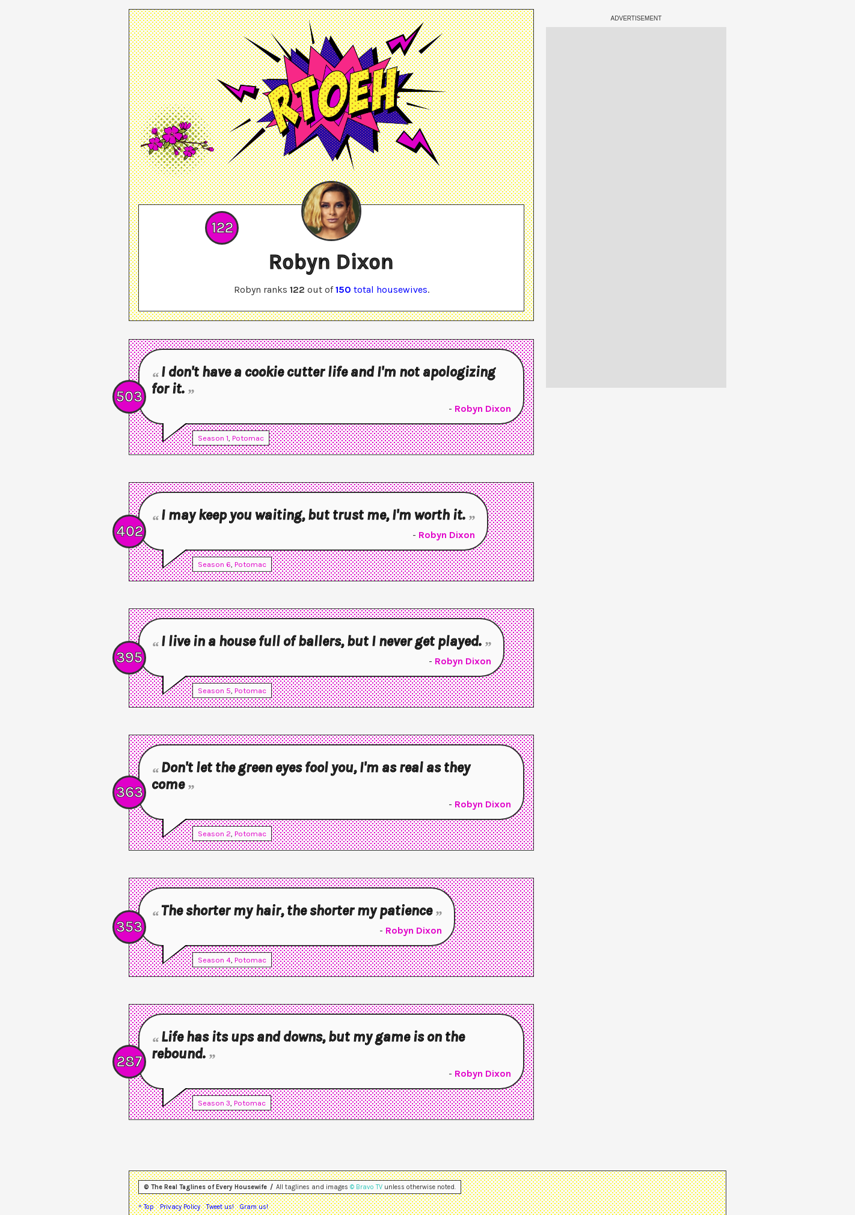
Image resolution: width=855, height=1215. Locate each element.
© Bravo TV (366, 1187)
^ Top (146, 1207)
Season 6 (214, 564)
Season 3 (214, 1102)
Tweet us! (220, 1207)
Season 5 (214, 690)
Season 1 (213, 437)
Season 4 (214, 959)
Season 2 (214, 833)
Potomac (248, 437)
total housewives (382, 289)
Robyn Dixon (483, 408)
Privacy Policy (180, 1207)
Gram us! (254, 1207)
